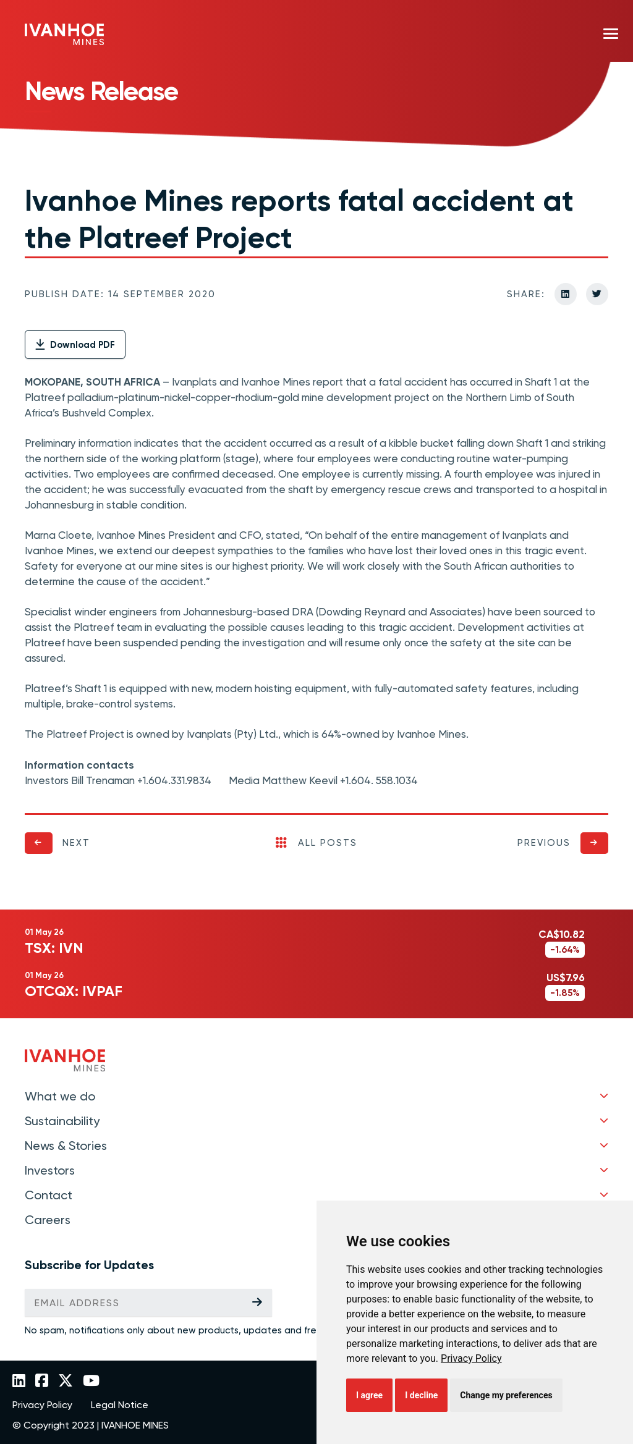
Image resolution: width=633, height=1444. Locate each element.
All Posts (316, 843)
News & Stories (66, 1145)
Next (76, 842)
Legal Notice (119, 1405)
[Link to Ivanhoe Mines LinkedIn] (18, 1381)
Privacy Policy (471, 1358)
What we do (60, 1096)
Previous (544, 842)
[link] (471, 1358)
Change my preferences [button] (506, 1395)
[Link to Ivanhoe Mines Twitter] (65, 1381)
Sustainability (62, 1120)
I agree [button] (369, 1395)
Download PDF (75, 345)
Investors (50, 1170)
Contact (48, 1195)
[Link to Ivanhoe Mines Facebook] (41, 1381)
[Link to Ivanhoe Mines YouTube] (91, 1381)
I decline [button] (421, 1395)
